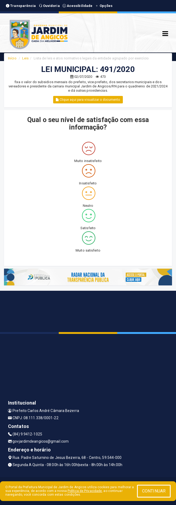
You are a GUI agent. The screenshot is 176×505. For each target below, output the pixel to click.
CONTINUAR (154, 491)
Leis (25, 58)
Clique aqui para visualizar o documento (88, 100)
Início (12, 58)
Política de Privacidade (85, 491)
